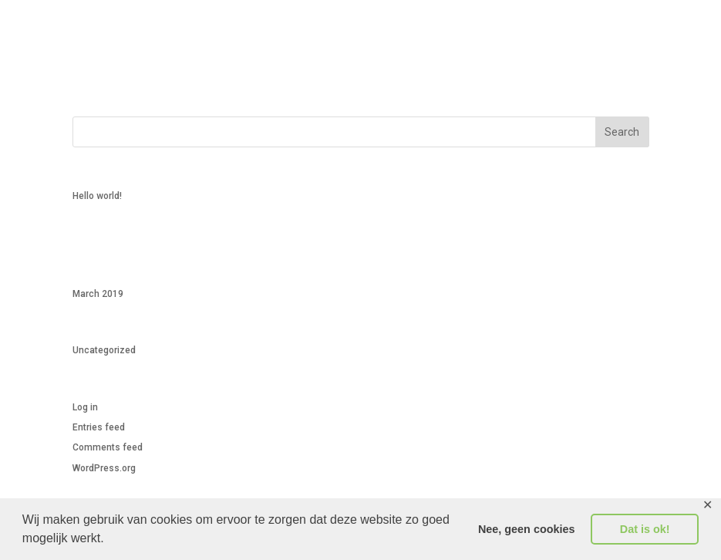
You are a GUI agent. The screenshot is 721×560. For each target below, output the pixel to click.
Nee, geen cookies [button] (526, 529)
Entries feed (98, 427)
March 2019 (97, 293)
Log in (85, 407)
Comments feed (107, 447)
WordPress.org (104, 468)
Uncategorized (104, 350)
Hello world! (97, 196)
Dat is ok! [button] (645, 529)
